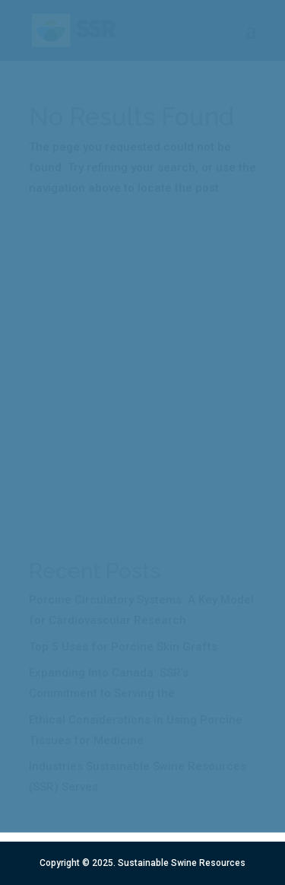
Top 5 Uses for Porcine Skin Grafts (123, 647)
